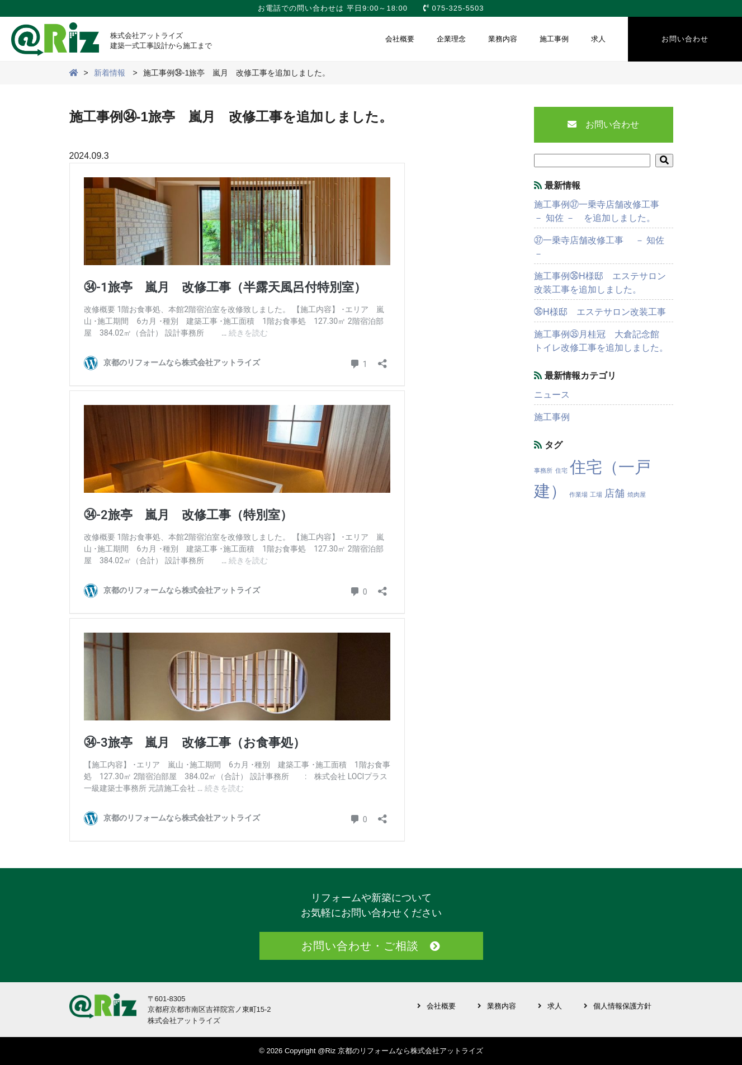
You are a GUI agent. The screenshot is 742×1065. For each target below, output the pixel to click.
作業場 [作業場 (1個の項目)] (578, 494)
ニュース (552, 394)
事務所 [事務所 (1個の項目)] (543, 470)
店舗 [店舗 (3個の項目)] (614, 493)
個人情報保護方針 (622, 1006)
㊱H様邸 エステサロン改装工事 (600, 312)
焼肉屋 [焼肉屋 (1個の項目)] (636, 494)
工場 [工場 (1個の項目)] (596, 494)
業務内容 (502, 39)
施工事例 (554, 39)
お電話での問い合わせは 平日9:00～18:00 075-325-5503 (371, 8)
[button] (664, 160)
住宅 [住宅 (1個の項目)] (561, 470)
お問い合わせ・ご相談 (360, 946)
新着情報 (109, 72)
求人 (598, 39)
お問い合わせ (684, 39)
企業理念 (451, 39)
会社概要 (399, 39)
